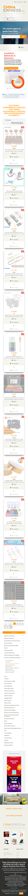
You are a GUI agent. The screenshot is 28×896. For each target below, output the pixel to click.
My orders (6, 858)
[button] (24, 70)
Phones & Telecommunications (11, 712)
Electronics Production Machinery (12, 667)
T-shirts (18, 852)
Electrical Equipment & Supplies (11, 655)
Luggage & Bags (8, 698)
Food (5, 676)
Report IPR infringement (19, 878)
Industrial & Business (9, 690)
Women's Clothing (8, 745)
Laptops (18, 859)
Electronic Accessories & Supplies (11, 95)
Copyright (18, 891)
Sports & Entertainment (9, 725)
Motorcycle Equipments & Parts (11, 705)
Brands (6, 648)
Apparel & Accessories (9, 635)
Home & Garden (8, 683)
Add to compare (14, 163)
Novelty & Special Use (9, 707)
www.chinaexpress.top (14, 753)
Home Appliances (8, 686)
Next (11, 626)
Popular (5, 889)
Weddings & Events (8, 742)
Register (21, 2)
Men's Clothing (7, 700)
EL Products (7, 662)
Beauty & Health (8, 643)
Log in (26, 2)
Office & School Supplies (10, 710)
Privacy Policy (19, 874)
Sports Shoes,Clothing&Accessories (12, 728)
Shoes (5, 721)
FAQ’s (5, 860)
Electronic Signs (8, 666)
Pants (17, 855)
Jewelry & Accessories (9, 693)
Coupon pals (7, 862)
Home (5, 94)
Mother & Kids (7, 702)
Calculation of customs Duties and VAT (8, 854)
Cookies (18, 872)
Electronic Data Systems (10, 665)
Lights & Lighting (8, 695)
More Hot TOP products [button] (11, 68)
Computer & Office (8, 650)
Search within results (17, 123)
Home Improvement (9, 688)
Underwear (6, 735)
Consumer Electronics (9, 652)
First (5, 623)
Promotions (6, 893)
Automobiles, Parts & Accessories (12, 640)
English (6, 16)
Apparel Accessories (9, 638)
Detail (14, 153)
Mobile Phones (19, 862)
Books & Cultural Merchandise (11, 645)
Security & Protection (9, 718)
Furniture (6, 678)
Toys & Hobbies (7, 733)
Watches (6, 740)
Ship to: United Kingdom (10, 19)
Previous (10, 623)
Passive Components (9, 672)
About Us (18, 889)
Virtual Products (8, 738)
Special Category (8, 723)
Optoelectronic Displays (10, 670)
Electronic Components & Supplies (16, 94)
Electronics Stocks (9, 669)
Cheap (5, 891)
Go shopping (14, 157)
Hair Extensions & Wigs (9, 681)
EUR (11, 16)
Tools (5, 730)
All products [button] (14, 632)
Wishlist (16, 2)
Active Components (9, 660)
